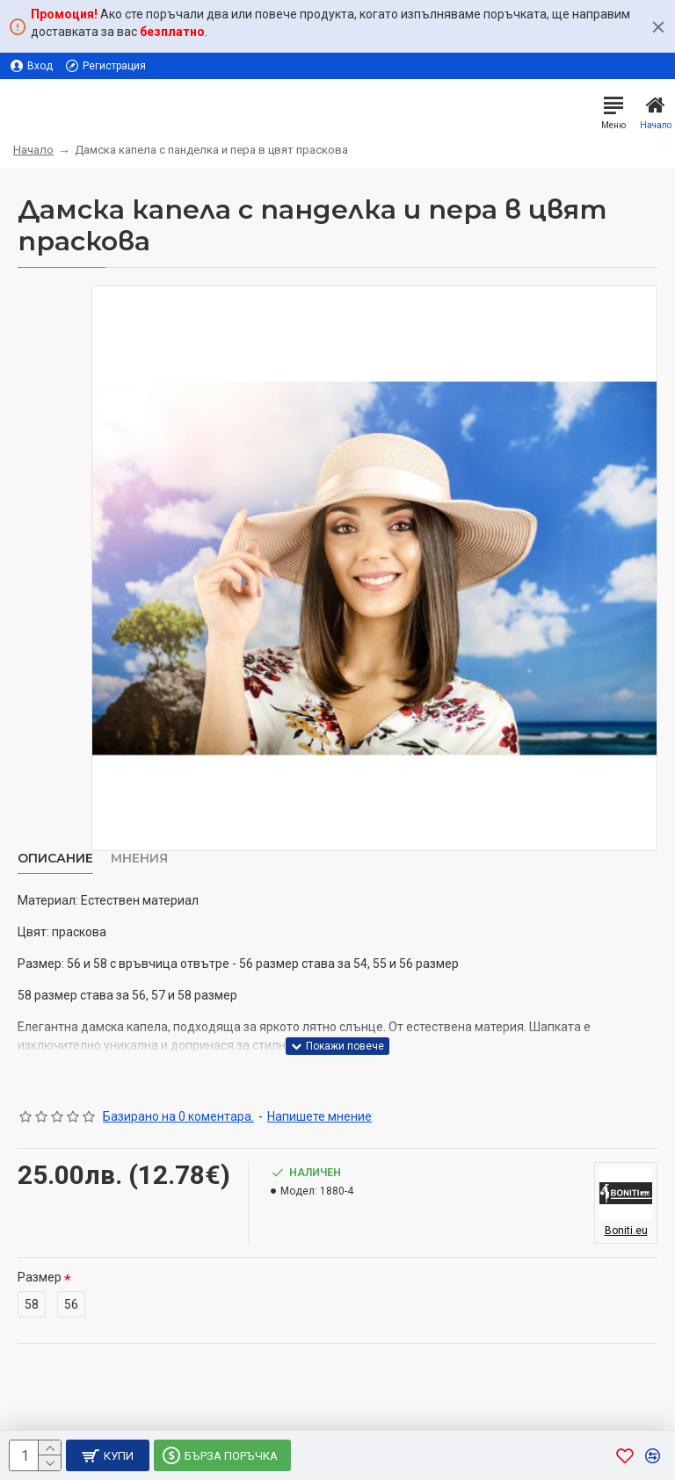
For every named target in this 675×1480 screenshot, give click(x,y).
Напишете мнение (319, 1116)
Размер (40, 1277)
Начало (33, 149)
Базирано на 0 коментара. (178, 1116)
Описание (55, 858)
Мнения (139, 858)
